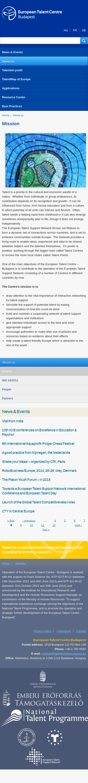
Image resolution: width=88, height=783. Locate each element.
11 (42, 525)
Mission (7, 371)
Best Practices (12, 106)
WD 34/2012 (10, 380)
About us (8, 61)
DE (84, 30)
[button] (84, 40)
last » (46, 529)
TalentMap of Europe (16, 79)
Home (5, 115)
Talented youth (12, 70)
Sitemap (20, 563)
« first (10, 520)
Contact (81, 631)
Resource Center (13, 97)
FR (75, 30)
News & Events (12, 52)
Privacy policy (42, 631)
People (6, 389)
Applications (10, 88)
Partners (7, 398)
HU (66, 30)
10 (31, 525)
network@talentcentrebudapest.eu (64, 653)
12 (54, 525)
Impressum (63, 631)
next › (78, 525)
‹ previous (28, 520)
